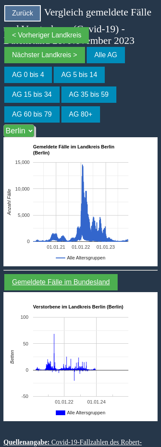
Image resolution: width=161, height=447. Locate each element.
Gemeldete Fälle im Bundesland (61, 282)
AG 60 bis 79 (32, 114)
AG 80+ (81, 114)
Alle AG (105, 55)
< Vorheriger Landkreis (46, 35)
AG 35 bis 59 (89, 94)
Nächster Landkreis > (44, 55)
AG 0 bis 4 (28, 74)
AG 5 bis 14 (79, 74)
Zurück (22, 13)
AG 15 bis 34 (32, 94)
